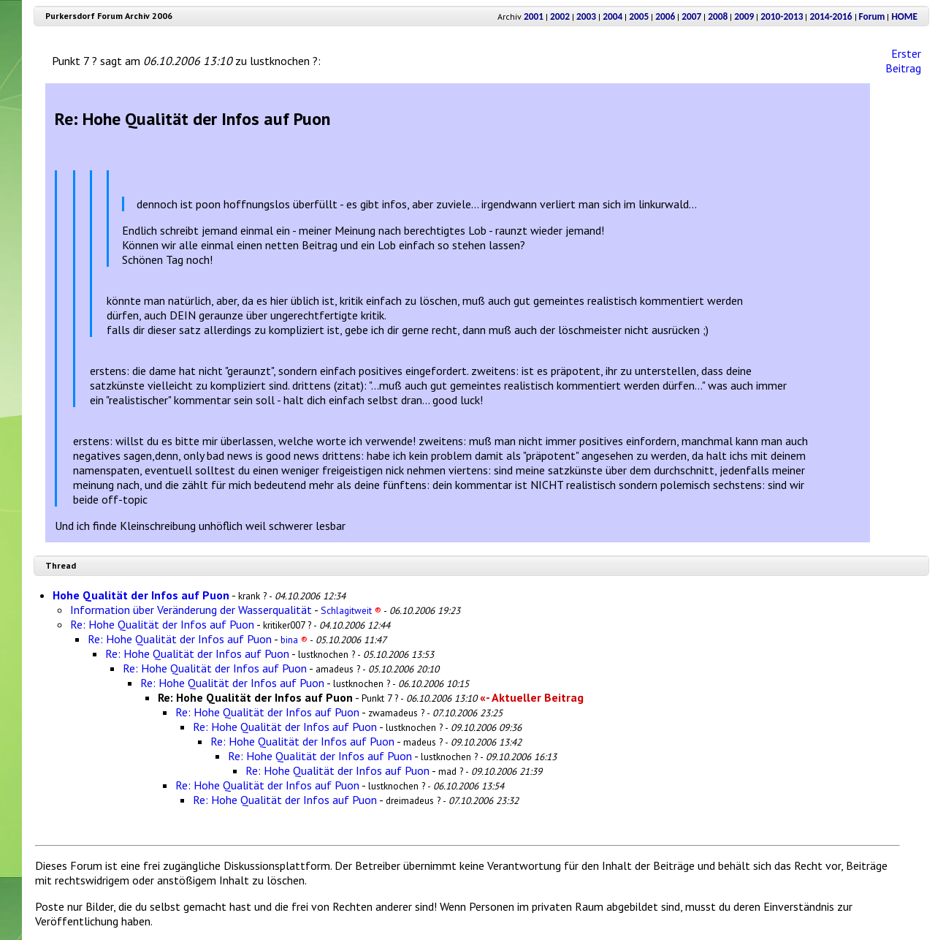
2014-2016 (830, 16)
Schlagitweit (351, 610)
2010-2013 (781, 16)
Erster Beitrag (903, 60)
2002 (560, 16)
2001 (533, 16)
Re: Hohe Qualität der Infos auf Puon (162, 624)
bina (294, 639)
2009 (744, 16)
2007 (691, 16)
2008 (718, 16)
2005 (639, 16)
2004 (612, 16)
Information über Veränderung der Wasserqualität (191, 609)
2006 (665, 16)
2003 (586, 16)
